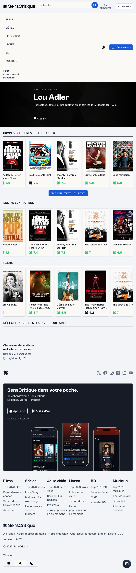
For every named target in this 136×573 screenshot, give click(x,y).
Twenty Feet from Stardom (66, 176)
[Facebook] (105, 373)
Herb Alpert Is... (9, 304)
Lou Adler (52, 89)
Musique (120, 481)
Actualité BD (98, 502)
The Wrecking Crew (96, 244)
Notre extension (58, 533)
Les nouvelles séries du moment (33, 510)
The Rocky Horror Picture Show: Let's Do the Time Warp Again (95, 306)
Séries (30, 481)
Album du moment (119, 508)
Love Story (32, 492)
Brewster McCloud (95, 175)
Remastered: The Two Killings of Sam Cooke (40, 306)
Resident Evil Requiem (54, 497)
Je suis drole (77, 501)
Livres (74, 481)
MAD (94, 497)
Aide (72, 533)
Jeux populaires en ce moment (57, 511)
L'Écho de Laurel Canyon (66, 306)
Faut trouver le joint (40, 175)
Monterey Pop (9, 244)
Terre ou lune (99, 492)
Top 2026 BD (99, 487)
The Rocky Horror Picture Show (11, 176)
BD (93, 481)
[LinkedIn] (124, 373)
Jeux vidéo (56, 481)
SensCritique (40, 89)
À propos (9, 533)
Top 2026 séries (35, 487)
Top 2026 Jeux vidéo (56, 488)
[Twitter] (99, 373)
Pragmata (53, 505)
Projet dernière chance (12, 494)
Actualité (8, 510)
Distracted (119, 501)
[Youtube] (131, 373)
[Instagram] (112, 373)
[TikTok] (118, 373)
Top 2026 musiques (118, 488)
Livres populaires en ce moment (77, 510)
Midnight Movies (122, 244)
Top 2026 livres (78, 487)
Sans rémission (121, 175)
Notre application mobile (31, 533)
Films (8, 481)
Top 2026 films (12, 487)
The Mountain (121, 496)
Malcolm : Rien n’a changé (34, 499)
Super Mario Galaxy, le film (11, 503)
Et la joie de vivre (76, 494)
